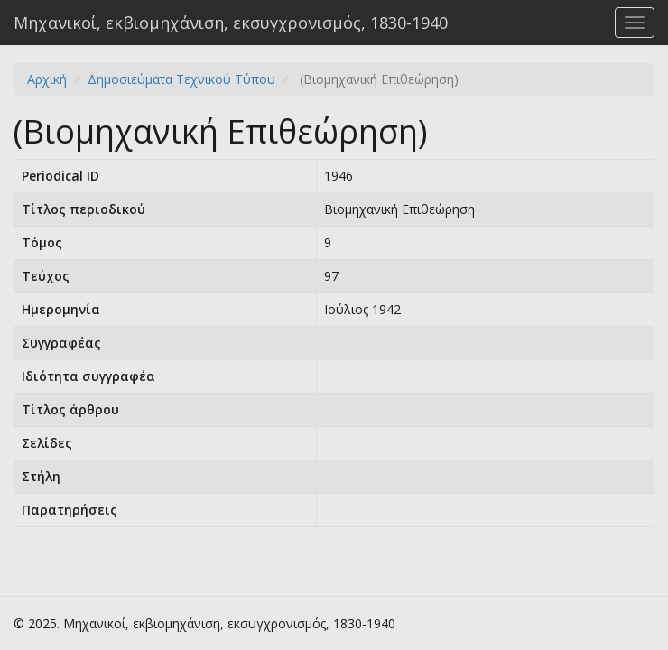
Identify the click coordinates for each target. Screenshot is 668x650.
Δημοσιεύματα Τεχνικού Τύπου (181, 79)
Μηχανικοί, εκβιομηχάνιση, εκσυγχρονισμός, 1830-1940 (231, 22)
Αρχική (47, 79)
